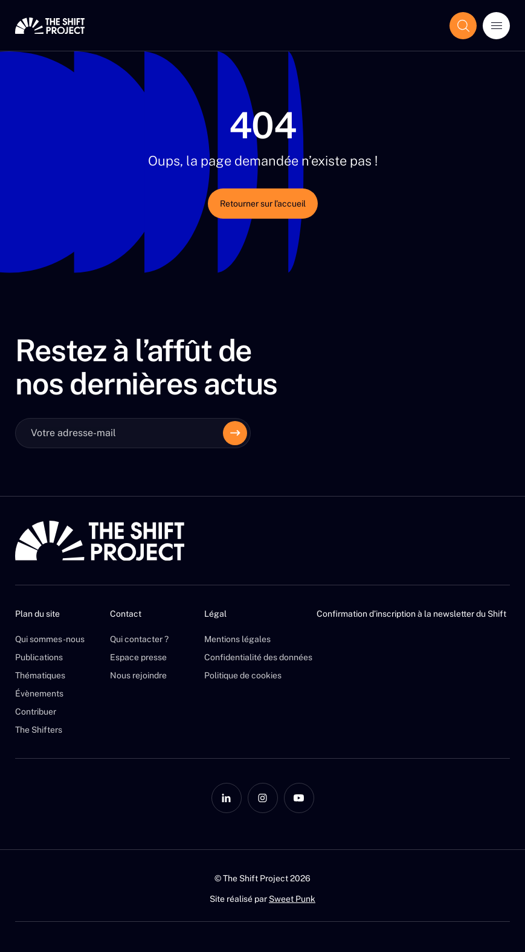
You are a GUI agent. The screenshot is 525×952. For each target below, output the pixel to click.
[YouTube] (299, 798)
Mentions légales (237, 639)
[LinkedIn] (226, 798)
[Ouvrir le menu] (496, 25)
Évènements (39, 693)
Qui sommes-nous (50, 639)
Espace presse (138, 657)
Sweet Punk (292, 899)
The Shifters (38, 730)
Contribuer (35, 711)
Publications (39, 657)
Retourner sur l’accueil (263, 203)
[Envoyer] (235, 433)
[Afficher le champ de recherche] (463, 25)
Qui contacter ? (139, 639)
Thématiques (40, 675)
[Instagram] (263, 798)
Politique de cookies (243, 675)
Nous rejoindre (138, 675)
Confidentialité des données (258, 657)
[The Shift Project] (50, 26)
